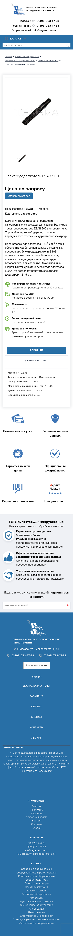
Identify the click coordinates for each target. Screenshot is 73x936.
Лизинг (36, 737)
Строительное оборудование (36, 923)
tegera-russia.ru (36, 842)
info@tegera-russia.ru (46, 30)
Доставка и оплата (36, 685)
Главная (36, 677)
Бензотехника (36, 912)
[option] (36, 112)
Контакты (36, 727)
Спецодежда (36, 908)
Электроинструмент (36, 887)
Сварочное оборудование (36, 868)
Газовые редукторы (36, 879)
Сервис (36, 706)
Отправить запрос (19, 196)
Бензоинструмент (36, 890)
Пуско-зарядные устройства (36, 901)
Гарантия (36, 696)
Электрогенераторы (37, 883)
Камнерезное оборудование (37, 905)
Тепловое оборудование (36, 894)
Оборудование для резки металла (36, 872)
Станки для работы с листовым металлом (36, 919)
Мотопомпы (36, 897)
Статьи (36, 827)
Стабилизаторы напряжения (36, 915)
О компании (36, 809)
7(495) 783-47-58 (48, 21)
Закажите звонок (36, 665)
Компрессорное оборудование (36, 876)
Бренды (36, 716)
